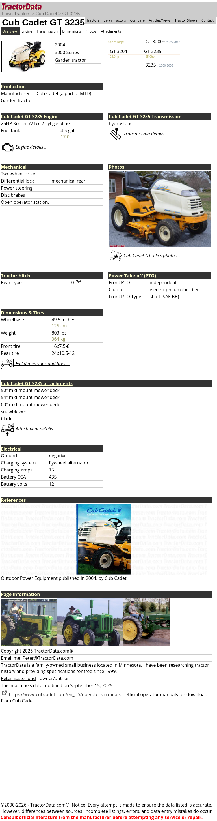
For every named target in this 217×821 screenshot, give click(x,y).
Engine (26, 31)
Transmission (47, 31)
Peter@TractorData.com (48, 658)
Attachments (111, 31)
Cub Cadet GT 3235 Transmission (145, 116)
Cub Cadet (46, 13)
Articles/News (159, 20)
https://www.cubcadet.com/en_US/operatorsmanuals (61, 694)
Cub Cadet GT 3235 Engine (30, 116)
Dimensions (71, 31)
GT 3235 (71, 13)
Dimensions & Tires (22, 313)
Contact (207, 20)
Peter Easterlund (18, 678)
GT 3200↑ (163, 41)
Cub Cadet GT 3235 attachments (37, 383)
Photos (90, 31)
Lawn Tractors (16, 13)
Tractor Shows (186, 20)
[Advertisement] (108, 753)
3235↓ (159, 65)
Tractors (92, 20)
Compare (137, 20)
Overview (9, 31)
